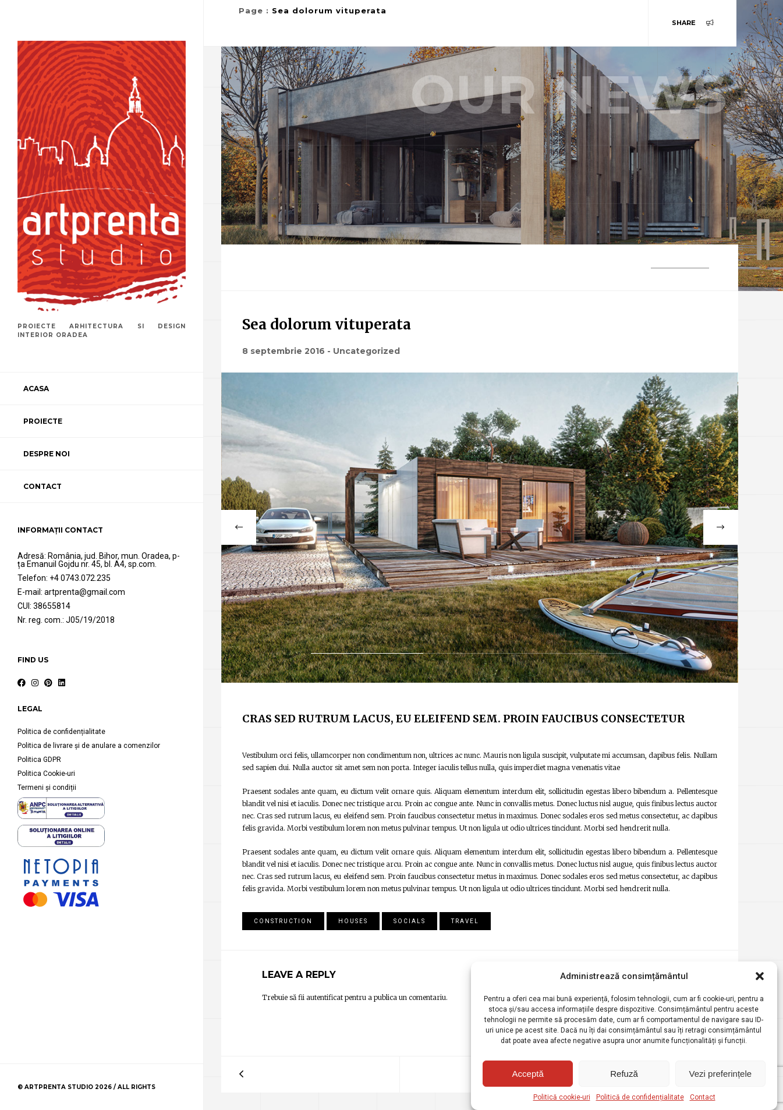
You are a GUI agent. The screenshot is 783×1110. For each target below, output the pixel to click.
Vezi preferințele (720, 1074)
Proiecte (42, 421)
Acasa (36, 388)
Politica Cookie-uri (46, 773)
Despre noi (46, 453)
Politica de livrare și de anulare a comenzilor (88, 746)
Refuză (624, 1074)
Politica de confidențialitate (61, 732)
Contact (702, 1097)
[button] (760, 976)
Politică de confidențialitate (640, 1097)
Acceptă (528, 1074)
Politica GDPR (39, 760)
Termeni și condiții (46, 787)
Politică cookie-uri (561, 1097)
